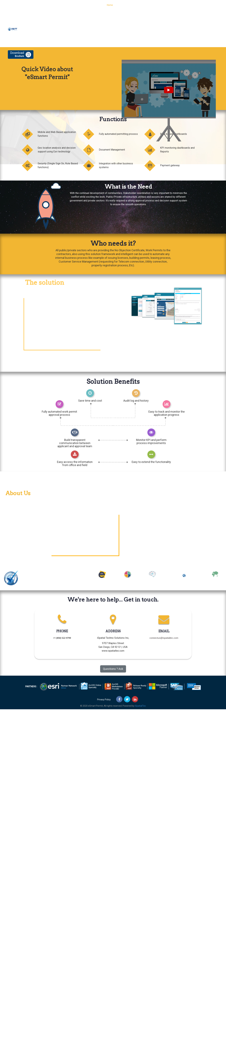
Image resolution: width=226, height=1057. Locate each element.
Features (149, 7)
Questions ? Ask (113, 668)
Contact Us (186, 7)
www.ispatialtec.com (113, 650)
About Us (162, 7)
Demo (199, 7)
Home (110, 7)
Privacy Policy (104, 699)
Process (136, 7)
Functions (122, 7)
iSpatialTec (140, 706)
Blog (174, 7)
